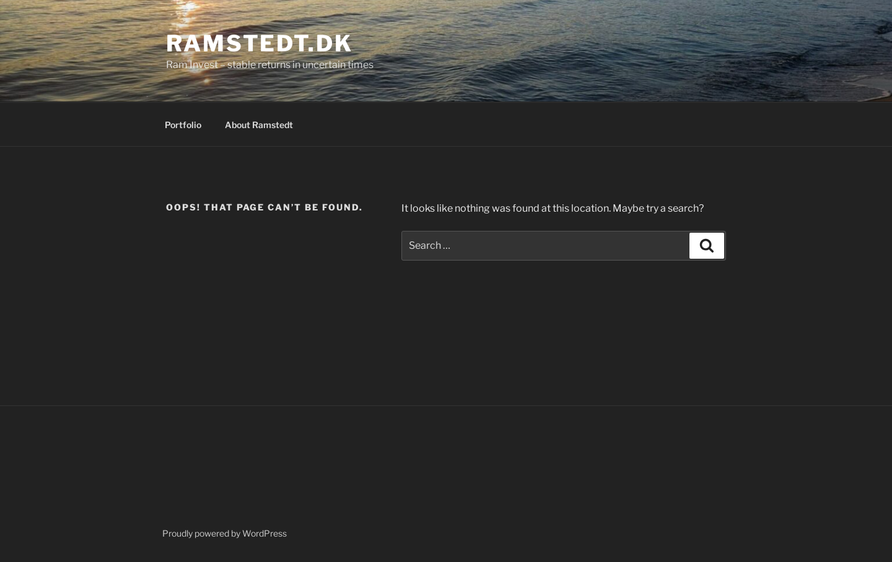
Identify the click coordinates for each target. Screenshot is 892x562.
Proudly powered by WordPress (224, 533)
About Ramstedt (259, 124)
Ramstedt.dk (259, 43)
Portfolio (183, 124)
